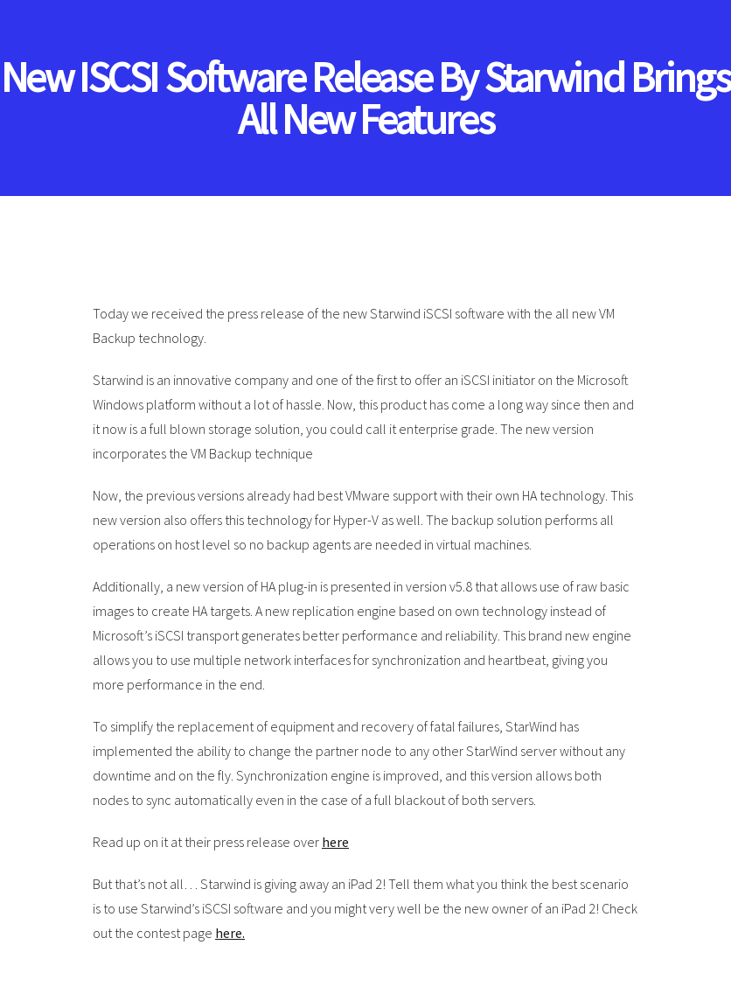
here (335, 841)
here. (230, 933)
